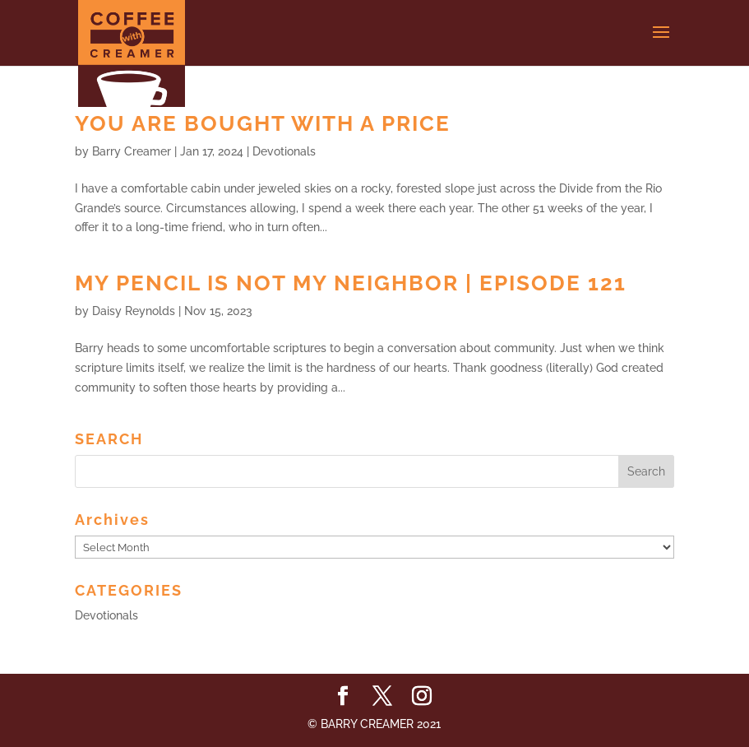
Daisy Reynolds (133, 311)
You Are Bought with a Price (263, 123)
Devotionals (284, 151)
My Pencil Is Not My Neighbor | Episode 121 (350, 283)
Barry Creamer (131, 151)
